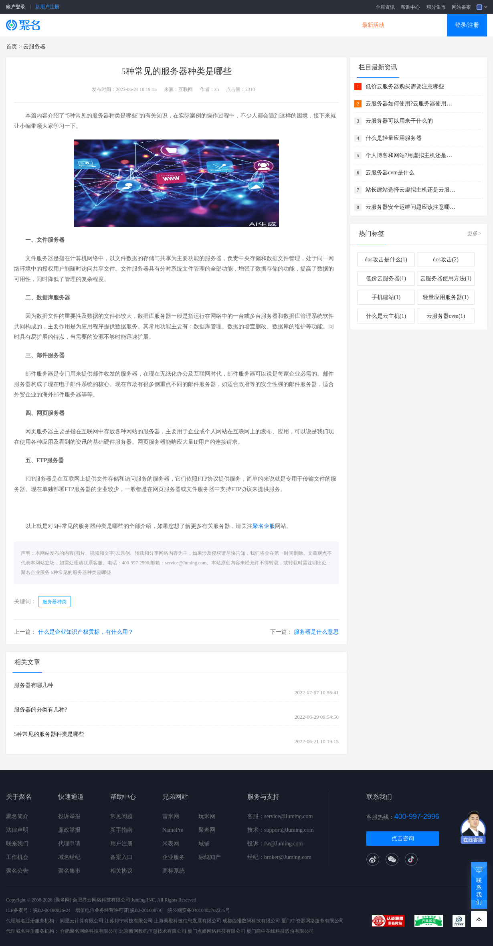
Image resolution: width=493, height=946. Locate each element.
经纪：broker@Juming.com (279, 857)
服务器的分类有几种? (40, 710)
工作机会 (17, 857)
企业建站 (187, 25)
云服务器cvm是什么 (390, 173)
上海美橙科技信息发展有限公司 (187, 921)
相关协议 (121, 871)
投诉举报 (69, 816)
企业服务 (173, 857)
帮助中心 (410, 7)
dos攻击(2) (446, 260)
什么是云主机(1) (386, 316)
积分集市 (436, 7)
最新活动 (373, 25)
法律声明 (17, 830)
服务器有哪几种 (33, 685)
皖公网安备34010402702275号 (199, 910)
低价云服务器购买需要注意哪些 (405, 86)
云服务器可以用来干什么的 (399, 121)
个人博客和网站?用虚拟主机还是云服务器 (412, 155)
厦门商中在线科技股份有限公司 (280, 931)
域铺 (204, 844)
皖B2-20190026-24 (52, 910)
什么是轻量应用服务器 (394, 138)
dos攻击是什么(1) (386, 260)
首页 (11, 47)
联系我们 (17, 844)
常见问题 (121, 816)
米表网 (170, 844)
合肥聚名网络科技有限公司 (89, 931)
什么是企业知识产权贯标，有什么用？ (85, 632)
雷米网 (170, 816)
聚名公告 (17, 871)
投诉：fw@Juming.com (275, 844)
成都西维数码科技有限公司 (251, 921)
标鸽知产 (209, 857)
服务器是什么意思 (316, 632)
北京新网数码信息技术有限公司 (152, 931)
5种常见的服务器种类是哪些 (81, 572)
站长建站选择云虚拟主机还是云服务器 (412, 190)
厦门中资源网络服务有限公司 (312, 921)
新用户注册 (47, 7)
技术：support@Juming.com (280, 830)
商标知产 (233, 25)
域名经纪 (69, 857)
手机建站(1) (386, 297)
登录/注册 (467, 25)
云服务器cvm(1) (445, 316)
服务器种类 (54, 601)
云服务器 (140, 25)
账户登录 (15, 7)
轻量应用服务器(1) (446, 297)
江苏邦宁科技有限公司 (129, 921)
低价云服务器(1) (386, 278)
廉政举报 (69, 830)
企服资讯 (385, 7)
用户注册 (121, 844)
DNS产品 (326, 25)
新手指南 (121, 830)
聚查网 (206, 830)
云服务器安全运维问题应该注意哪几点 (412, 207)
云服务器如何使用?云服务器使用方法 (412, 104)
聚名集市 (69, 871)
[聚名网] (62, 900)
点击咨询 (403, 838)
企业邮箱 (280, 25)
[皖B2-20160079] (145, 910)
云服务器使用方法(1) (445, 278)
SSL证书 (95, 25)
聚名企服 (264, 526)
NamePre (172, 830)
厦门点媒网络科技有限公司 (216, 931)
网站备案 (461, 7)
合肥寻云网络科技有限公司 (101, 900)
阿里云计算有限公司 (81, 921)
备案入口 (121, 857)
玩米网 (206, 816)
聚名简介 (17, 816)
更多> (474, 233)
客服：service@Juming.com (280, 816)
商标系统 (173, 871)
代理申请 (69, 844)
